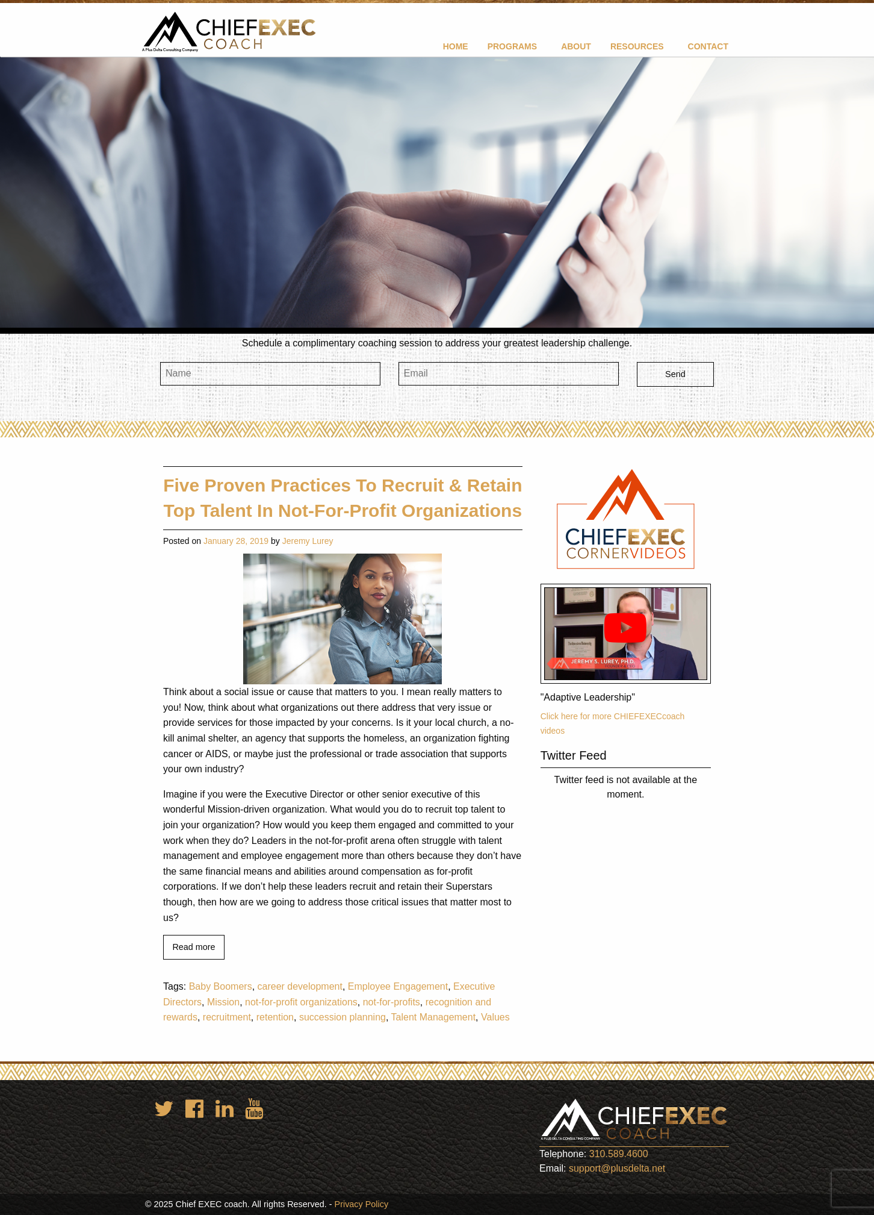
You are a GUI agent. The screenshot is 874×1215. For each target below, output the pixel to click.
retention (275, 1017)
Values (495, 1017)
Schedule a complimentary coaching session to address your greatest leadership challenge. (437, 343)
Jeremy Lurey (307, 541)
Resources (637, 46)
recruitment (227, 1017)
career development (300, 986)
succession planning (342, 1017)
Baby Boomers (220, 986)
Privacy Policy (362, 1204)
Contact (708, 46)
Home (455, 46)
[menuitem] (455, 46)
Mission (223, 1002)
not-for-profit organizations (301, 1002)
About (576, 46)
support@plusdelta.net (617, 1168)
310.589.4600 (618, 1154)
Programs (512, 46)
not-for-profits (391, 1002)
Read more (193, 947)
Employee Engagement (398, 986)
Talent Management (433, 1017)
